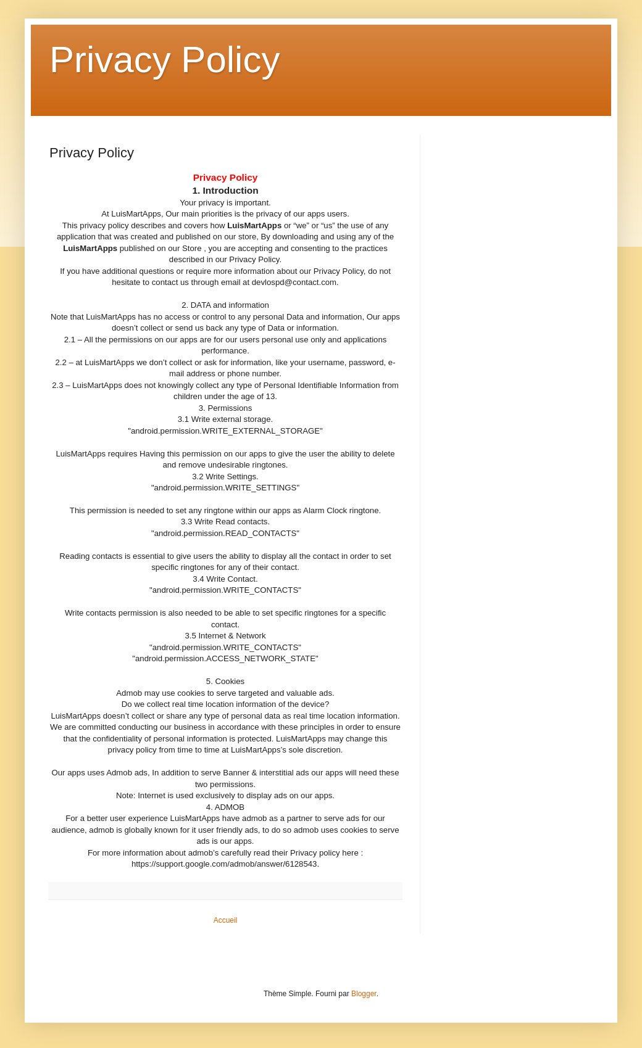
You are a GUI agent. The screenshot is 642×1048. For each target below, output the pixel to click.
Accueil (226, 920)
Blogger (364, 993)
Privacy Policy (164, 59)
